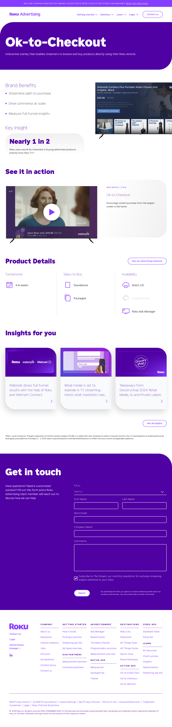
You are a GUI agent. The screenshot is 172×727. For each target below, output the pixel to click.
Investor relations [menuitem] (49, 643)
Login (132, 14)
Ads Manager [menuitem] (98, 631)
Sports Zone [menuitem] (126, 654)
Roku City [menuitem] (125, 631)
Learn (120, 14)
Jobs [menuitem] (43, 648)
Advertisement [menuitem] (101, 624)
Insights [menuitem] (147, 662)
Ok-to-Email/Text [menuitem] (129, 673)
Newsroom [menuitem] (46, 637)
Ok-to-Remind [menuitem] (128, 684)
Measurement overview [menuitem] (103, 654)
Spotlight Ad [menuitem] (97, 673)
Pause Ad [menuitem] (148, 637)
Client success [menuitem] (150, 656)
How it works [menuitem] (69, 631)
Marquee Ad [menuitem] (97, 667)
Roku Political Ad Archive (45, 705)
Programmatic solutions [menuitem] (104, 648)
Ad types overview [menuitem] (72, 648)
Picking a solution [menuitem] (72, 637)
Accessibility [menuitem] (47, 659)
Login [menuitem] (12, 639)
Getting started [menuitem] (74, 624)
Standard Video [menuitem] (151, 631)
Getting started (85, 14)
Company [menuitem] (46, 624)
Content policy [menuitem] (48, 665)
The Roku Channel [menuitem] (100, 643)
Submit (82, 593)
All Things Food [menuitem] (128, 643)
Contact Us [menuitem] (15, 634)
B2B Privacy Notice (19, 702)
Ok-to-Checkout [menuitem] (128, 678)
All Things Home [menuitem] (129, 648)
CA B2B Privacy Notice (45, 702)
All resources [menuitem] (150, 650)
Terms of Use (109, 702)
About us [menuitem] (45, 631)
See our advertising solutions (147, 261)
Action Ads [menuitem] (128, 666)
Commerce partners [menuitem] (73, 667)
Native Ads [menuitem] (98, 660)
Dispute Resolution (129, 702)
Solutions (105, 14)
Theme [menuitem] (94, 678)
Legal (26, 705)
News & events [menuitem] (150, 667)
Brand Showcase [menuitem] (129, 659)
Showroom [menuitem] (126, 637)
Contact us (152, 14)
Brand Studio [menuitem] (98, 637)
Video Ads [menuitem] (150, 624)
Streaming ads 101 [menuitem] (72, 643)
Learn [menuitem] (147, 643)
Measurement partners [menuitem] (74, 662)
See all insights (154, 423)
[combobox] (120, 492)
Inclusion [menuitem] (45, 654)
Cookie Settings (67, 702)
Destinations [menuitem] (129, 624)
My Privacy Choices (89, 702)
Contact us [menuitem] (46, 671)
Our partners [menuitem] (72, 655)
